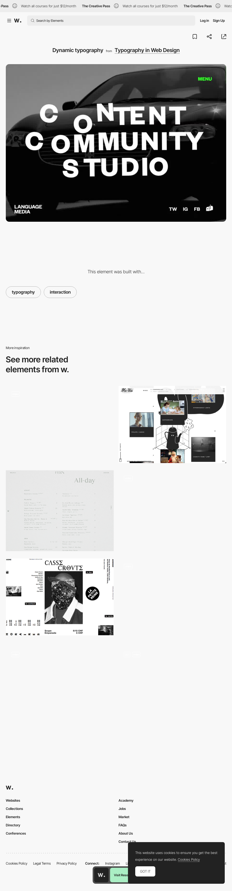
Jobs (122, 809)
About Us (126, 833)
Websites (13, 800)
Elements (13, 817)
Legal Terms (42, 863)
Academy (126, 800)
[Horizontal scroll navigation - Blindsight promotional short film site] (60, 424)
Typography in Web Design (147, 50)
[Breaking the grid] (60, 596)
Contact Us (127, 841)
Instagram (112, 863)
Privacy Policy (67, 863)
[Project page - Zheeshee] (172, 424)
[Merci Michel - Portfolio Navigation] (172, 598)
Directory (13, 825)
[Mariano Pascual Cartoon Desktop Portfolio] (60, 685)
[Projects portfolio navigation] (172, 508)
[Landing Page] (172, 687)
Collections (14, 809)
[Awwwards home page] (101, 875)
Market (124, 817)
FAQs (123, 825)
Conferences (16, 833)
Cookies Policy (16, 863)
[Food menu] (60, 510)
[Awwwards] (17, 21)
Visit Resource (124, 875)
